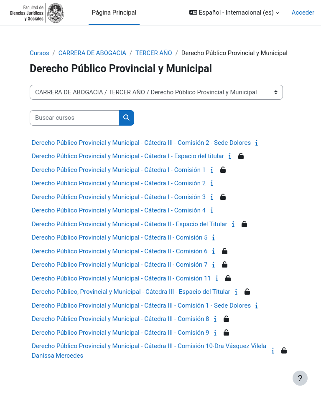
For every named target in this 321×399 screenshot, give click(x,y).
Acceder (303, 12)
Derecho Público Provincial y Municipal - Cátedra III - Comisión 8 (120, 319)
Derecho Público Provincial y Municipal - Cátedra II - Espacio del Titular (129, 224)
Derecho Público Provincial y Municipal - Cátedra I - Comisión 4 (119, 210)
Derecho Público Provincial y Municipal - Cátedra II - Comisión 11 (121, 278)
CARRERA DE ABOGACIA (92, 53)
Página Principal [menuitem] (114, 12)
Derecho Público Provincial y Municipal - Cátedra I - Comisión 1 (119, 170)
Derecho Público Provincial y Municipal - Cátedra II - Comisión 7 (119, 264)
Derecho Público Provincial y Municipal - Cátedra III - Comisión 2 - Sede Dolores (141, 142)
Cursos (39, 53)
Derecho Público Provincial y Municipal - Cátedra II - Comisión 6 (119, 251)
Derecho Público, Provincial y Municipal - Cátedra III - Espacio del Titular (131, 291)
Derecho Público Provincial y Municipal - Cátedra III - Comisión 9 (120, 332)
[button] (234, 13)
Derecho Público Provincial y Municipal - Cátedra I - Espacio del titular (128, 156)
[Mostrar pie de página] (300, 378)
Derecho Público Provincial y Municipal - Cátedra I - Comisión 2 (119, 183)
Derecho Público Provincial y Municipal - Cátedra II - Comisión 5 (119, 237)
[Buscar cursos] (74, 117)
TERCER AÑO (153, 53)
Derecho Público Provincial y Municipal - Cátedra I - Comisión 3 (119, 197)
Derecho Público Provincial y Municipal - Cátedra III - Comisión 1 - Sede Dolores (141, 305)
